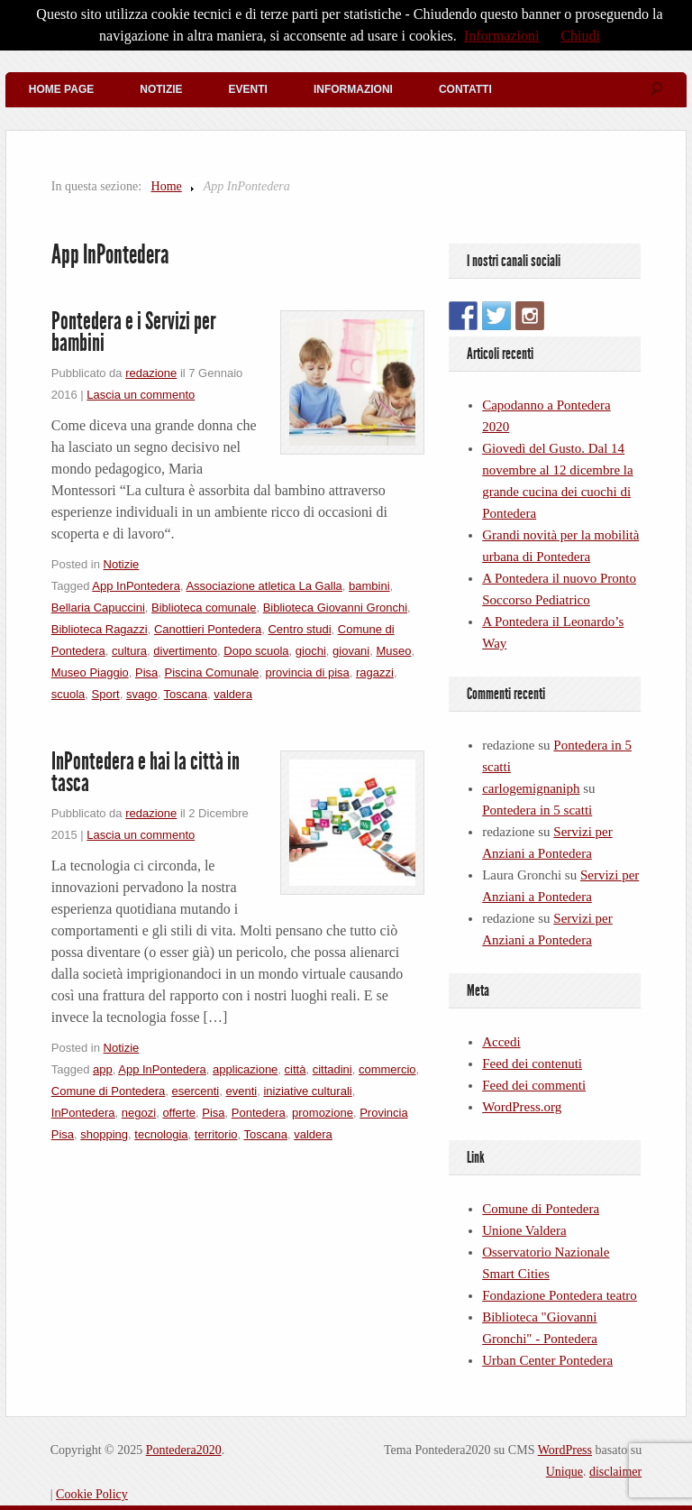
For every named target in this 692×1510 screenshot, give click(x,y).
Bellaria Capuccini (98, 607)
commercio (387, 1069)
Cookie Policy (92, 1494)
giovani (350, 651)
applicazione (245, 1069)
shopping (104, 1134)
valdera (233, 694)
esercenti (195, 1091)
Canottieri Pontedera (207, 629)
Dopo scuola (255, 651)
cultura (129, 651)
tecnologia (160, 1134)
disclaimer (615, 1471)
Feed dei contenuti (532, 1063)
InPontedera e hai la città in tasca (145, 772)
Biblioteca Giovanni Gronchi (335, 607)
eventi (241, 1091)
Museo (393, 651)
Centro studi (299, 629)
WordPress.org (521, 1107)
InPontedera (83, 1112)
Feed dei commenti (534, 1085)
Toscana (185, 694)
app (103, 1069)
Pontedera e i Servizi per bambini (133, 332)
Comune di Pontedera (108, 1091)
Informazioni (353, 89)
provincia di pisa (308, 672)
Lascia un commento (140, 394)
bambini (369, 586)
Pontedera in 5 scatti (537, 810)
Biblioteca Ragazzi (99, 629)
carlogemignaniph (530, 788)
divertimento (185, 651)
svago (142, 694)
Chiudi (580, 35)
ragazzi (375, 672)
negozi (139, 1112)
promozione (322, 1112)
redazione (151, 373)
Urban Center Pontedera (547, 1360)
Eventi (248, 89)
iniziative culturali (307, 1091)
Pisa (146, 672)
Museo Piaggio (90, 672)
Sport (106, 694)
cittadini (332, 1069)
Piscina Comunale (212, 672)
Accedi (501, 1042)
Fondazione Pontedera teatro (559, 1295)
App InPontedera (136, 586)
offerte (179, 1112)
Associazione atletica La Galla (263, 586)
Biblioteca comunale (203, 607)
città (295, 1069)
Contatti (465, 89)
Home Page (61, 89)
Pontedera (259, 1112)
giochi (311, 651)
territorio (216, 1134)
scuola (68, 694)
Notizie (161, 89)
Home (166, 186)
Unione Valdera (524, 1230)
